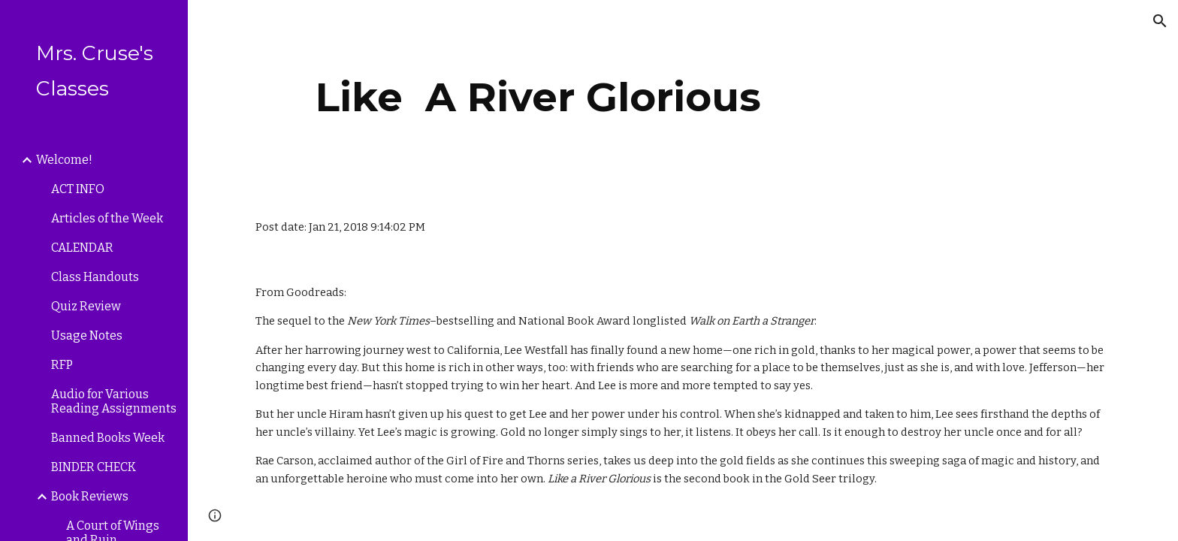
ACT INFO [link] (77, 189)
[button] (1160, 21)
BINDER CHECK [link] (93, 467)
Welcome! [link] (64, 160)
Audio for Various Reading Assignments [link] (114, 401)
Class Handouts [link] (95, 277)
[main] (538, 97)
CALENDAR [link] (82, 247)
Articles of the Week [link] (107, 218)
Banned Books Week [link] (108, 438)
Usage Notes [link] (86, 335)
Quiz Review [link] (86, 306)
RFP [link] (62, 365)
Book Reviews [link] (89, 496)
